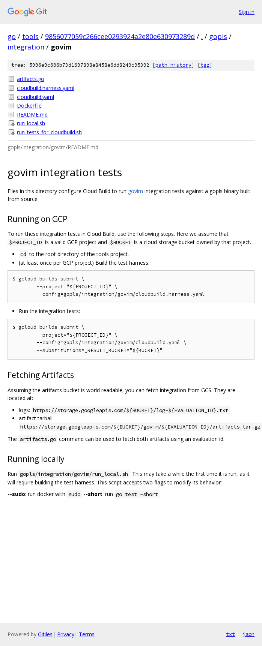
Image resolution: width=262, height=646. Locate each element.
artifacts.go (30, 78)
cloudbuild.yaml (35, 96)
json (248, 634)
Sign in (246, 11)
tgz (204, 65)
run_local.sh (31, 123)
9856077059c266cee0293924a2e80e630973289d (120, 36)
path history (173, 65)
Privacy (65, 634)
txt (230, 634)
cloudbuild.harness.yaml (45, 87)
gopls (218, 36)
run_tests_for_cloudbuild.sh (49, 132)
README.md (32, 114)
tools (30, 36)
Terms (87, 634)
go (12, 36)
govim (135, 191)
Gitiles (45, 634)
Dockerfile (29, 105)
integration (26, 46)
